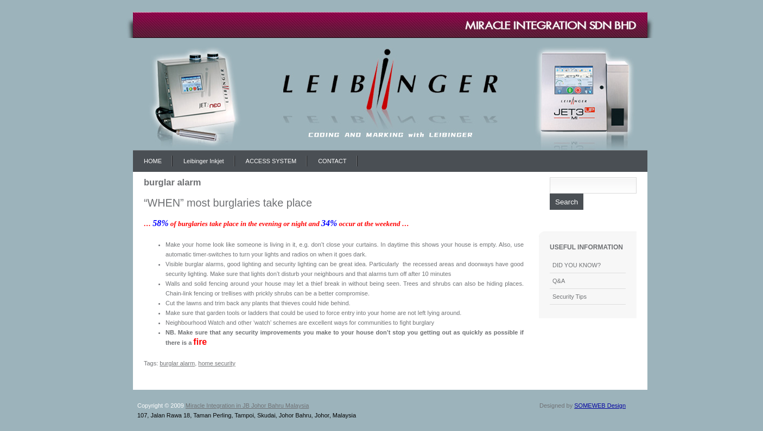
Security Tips (569, 296)
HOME (153, 161)
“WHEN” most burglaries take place (228, 203)
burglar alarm (177, 363)
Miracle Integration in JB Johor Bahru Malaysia (247, 405)
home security (216, 363)
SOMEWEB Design (600, 405)
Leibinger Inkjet (203, 161)
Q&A (558, 281)
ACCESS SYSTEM (271, 161)
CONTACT (332, 161)
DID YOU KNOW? (576, 265)
